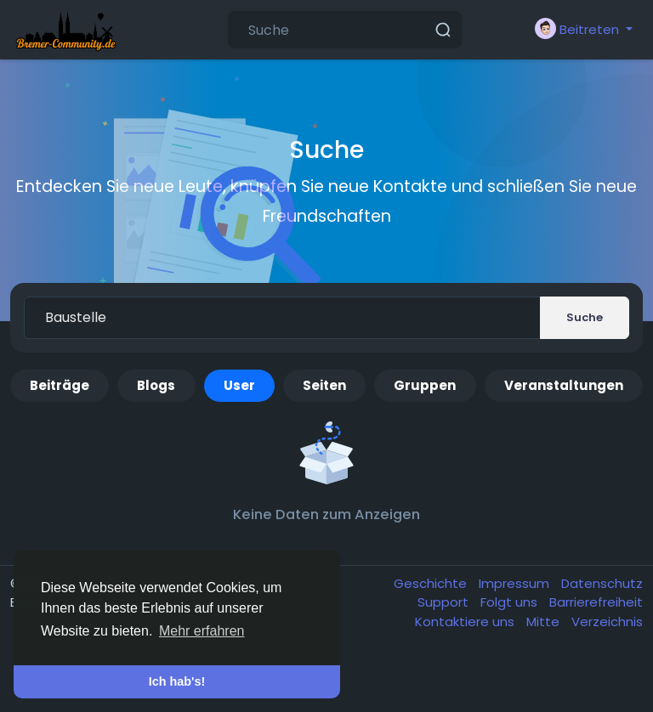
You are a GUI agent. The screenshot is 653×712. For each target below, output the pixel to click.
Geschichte (432, 583)
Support (444, 602)
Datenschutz (602, 583)
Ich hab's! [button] (177, 681)
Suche (584, 317)
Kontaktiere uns (466, 621)
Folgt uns (510, 602)
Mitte (544, 621)
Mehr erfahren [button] (202, 631)
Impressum (516, 583)
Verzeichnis (607, 621)
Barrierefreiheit (596, 602)
